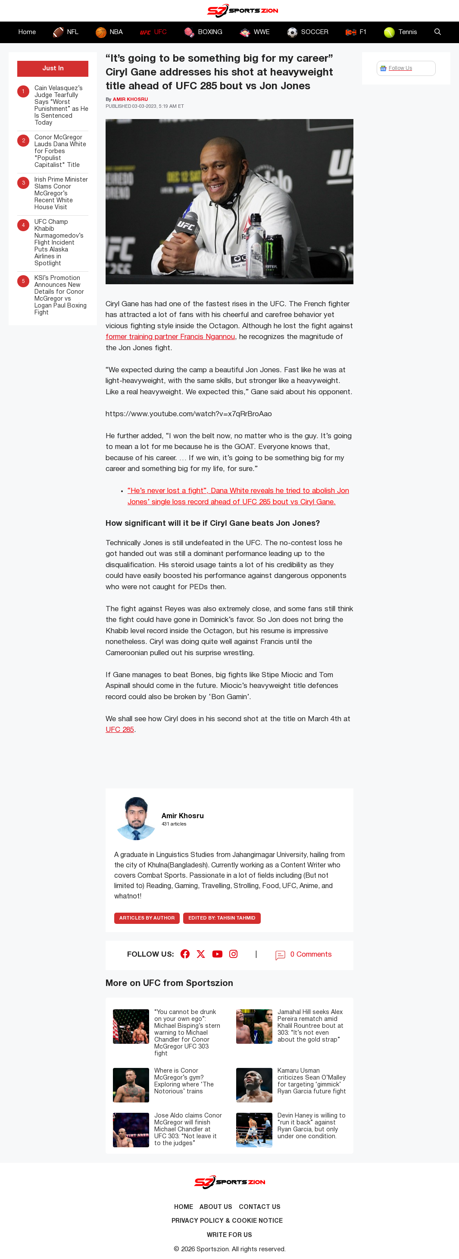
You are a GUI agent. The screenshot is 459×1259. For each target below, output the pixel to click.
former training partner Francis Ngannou (170, 337)
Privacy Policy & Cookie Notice (227, 1221)
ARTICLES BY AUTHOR (147, 918)
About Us (216, 1207)
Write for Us (229, 1235)
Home (27, 32)
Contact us (260, 1207)
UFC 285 (120, 730)
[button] (438, 32)
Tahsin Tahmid (222, 918)
